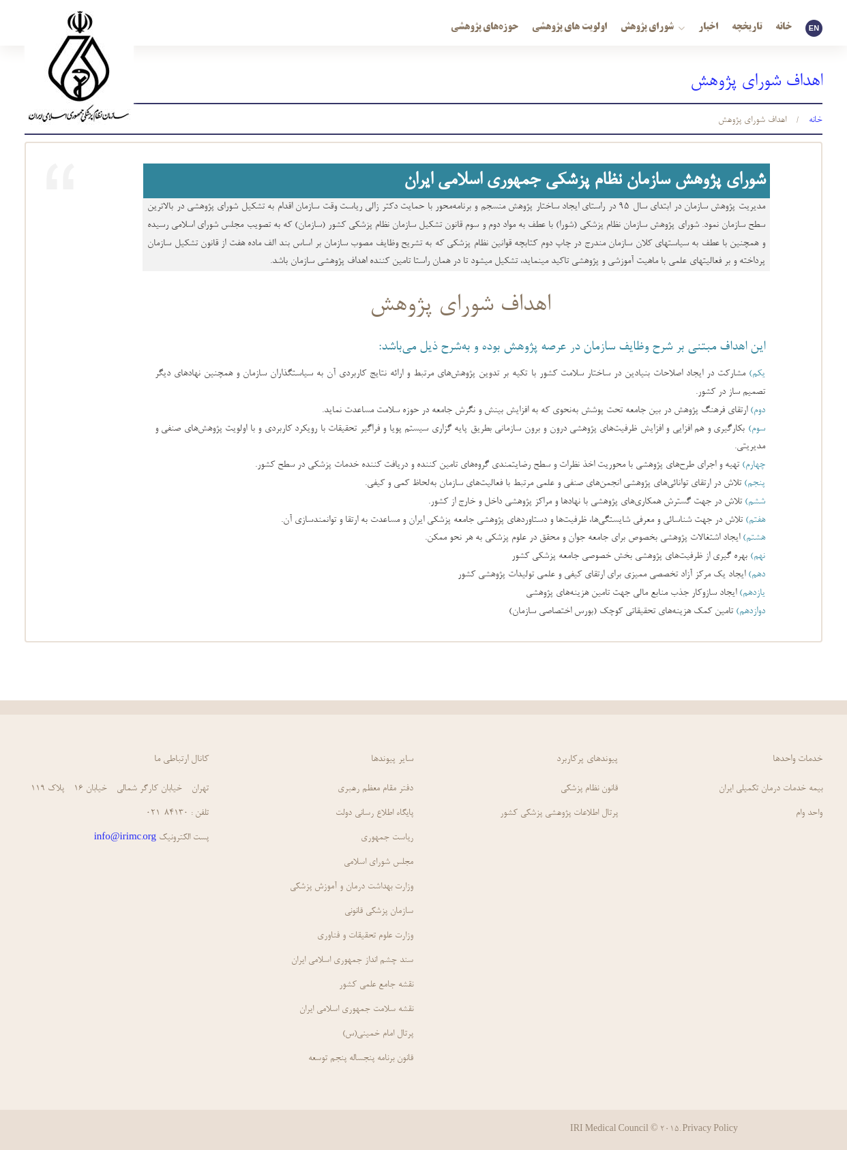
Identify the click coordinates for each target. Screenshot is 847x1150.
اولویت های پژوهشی (569, 27)
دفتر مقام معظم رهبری (375, 788)
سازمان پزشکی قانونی (378, 911)
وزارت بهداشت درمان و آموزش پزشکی (351, 887)
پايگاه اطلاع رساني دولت (374, 813)
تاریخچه (747, 27)
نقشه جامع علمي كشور (376, 985)
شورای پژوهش (653, 28)
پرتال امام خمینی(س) (377, 1034)
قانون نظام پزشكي (589, 788)
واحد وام (809, 813)
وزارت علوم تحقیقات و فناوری (365, 936)
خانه (783, 27)
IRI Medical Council (609, 1129)
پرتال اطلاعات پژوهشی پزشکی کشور (559, 813)
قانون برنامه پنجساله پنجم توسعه (360, 1058)
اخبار (708, 27)
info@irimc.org (125, 838)
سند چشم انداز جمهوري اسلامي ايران (352, 960)
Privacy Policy (711, 1129)
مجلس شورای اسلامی (378, 862)
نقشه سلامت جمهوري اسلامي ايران (356, 1009)
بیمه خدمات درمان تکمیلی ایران (770, 788)
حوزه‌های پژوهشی (484, 27)
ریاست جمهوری (387, 838)
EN (814, 28)
